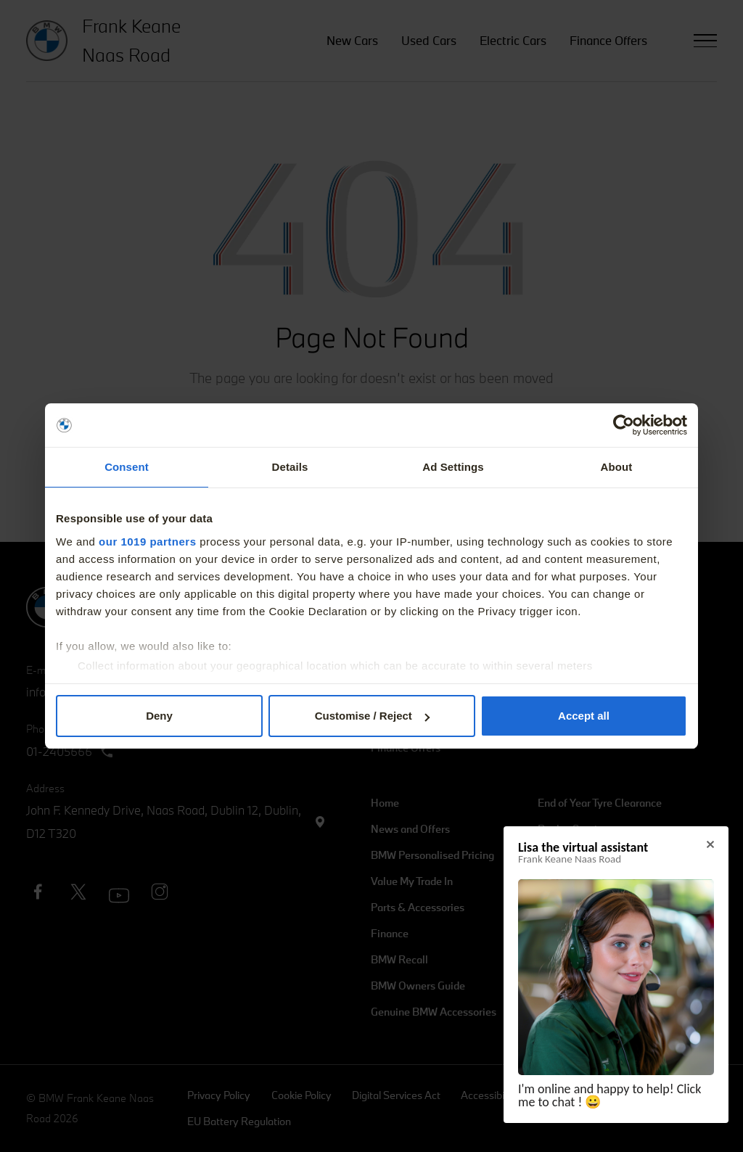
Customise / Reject (372, 715)
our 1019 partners (147, 541)
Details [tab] (290, 467)
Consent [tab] (126, 467)
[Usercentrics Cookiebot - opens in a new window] (623, 425)
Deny (159, 715)
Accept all (583, 715)
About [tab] (617, 467)
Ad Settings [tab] (452, 467)
